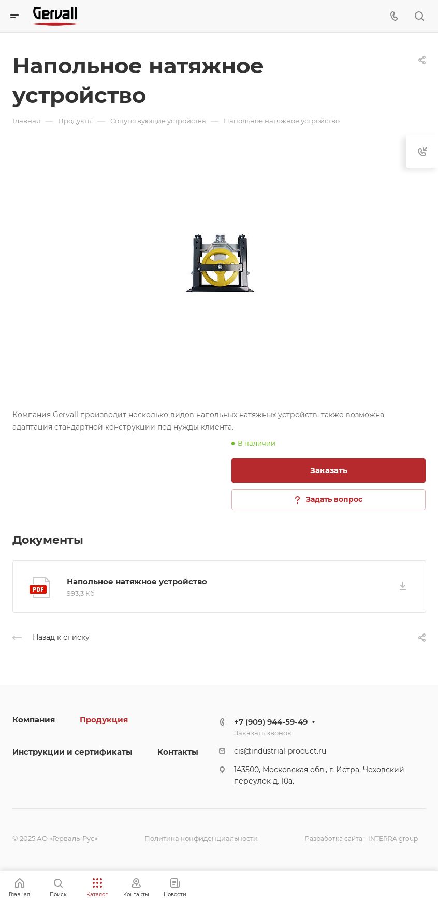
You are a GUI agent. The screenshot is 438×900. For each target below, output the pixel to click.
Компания (33, 720)
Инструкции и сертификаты (72, 752)
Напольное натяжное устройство (137, 581)
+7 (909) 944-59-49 (271, 722)
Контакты (177, 752)
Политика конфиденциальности (201, 838)
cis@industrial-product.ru (280, 751)
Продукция (104, 720)
